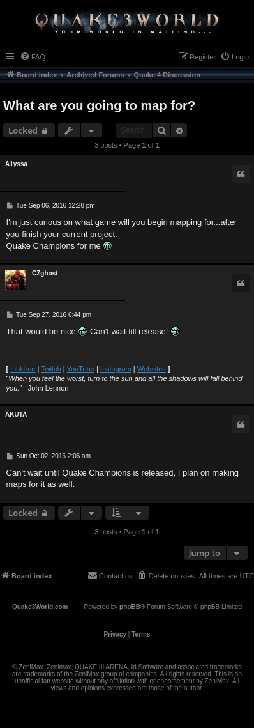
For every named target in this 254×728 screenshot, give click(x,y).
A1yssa (16, 163)
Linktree (22, 369)
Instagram (115, 369)
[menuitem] (32, 57)
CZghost (45, 273)
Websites (151, 369)
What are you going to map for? (99, 105)
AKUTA (16, 414)
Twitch (51, 369)
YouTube (80, 369)
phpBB (129, 606)
